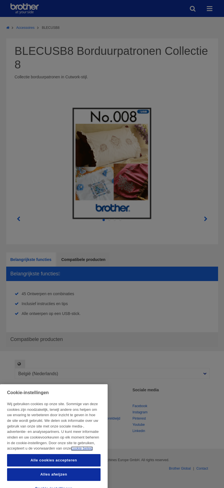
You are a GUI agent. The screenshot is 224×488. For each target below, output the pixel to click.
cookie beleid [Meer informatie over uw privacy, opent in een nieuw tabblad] (82, 483)
